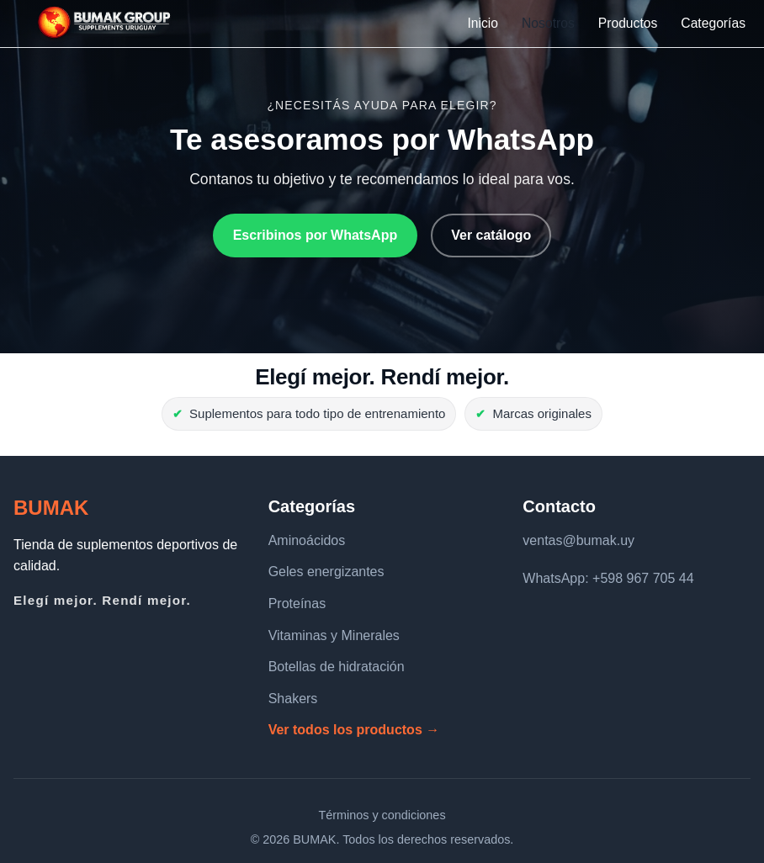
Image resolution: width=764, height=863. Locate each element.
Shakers (293, 698)
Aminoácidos (307, 540)
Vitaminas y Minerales (334, 635)
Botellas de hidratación (336, 666)
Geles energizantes (326, 571)
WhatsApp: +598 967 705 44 (608, 578)
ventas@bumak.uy (578, 540)
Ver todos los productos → (354, 730)
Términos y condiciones (381, 815)
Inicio (482, 23)
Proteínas (297, 603)
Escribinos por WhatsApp (315, 235)
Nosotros (548, 23)
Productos (628, 23)
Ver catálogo (491, 235)
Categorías (713, 23)
